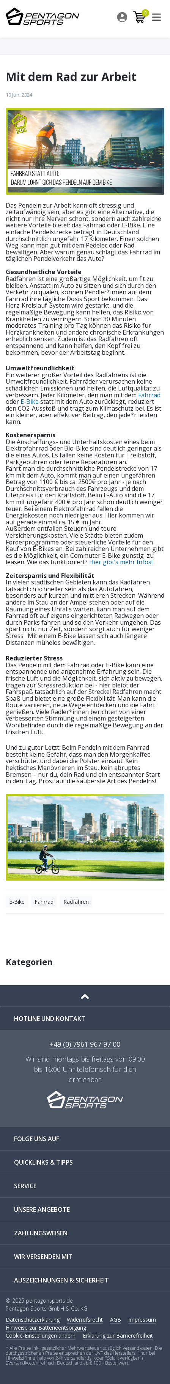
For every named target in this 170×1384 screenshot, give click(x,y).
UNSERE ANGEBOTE (42, 1209)
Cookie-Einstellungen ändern (41, 1335)
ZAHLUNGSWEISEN (41, 1233)
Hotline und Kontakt (49, 1018)
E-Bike (29, 401)
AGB (115, 1319)
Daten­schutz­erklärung (33, 1319)
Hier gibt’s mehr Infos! (121, 562)
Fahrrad (149, 395)
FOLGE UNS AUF (36, 1139)
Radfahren (76, 901)
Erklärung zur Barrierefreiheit (118, 1335)
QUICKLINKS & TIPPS (43, 1162)
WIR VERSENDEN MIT (43, 1256)
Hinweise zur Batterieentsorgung (46, 1327)
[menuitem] (122, 17)
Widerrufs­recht (85, 1319)
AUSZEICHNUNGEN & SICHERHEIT (61, 1280)
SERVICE (25, 1186)
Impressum (142, 1319)
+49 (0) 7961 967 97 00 (85, 1045)
